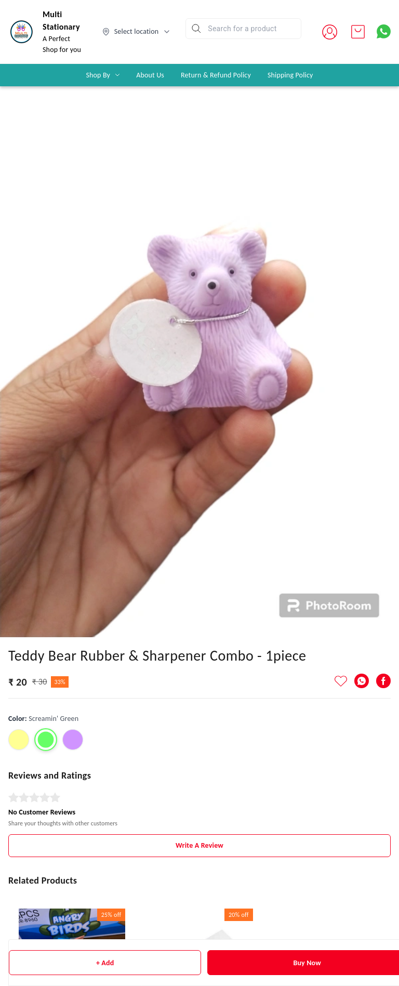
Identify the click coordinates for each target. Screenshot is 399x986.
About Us (150, 75)
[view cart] (358, 32)
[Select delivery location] (137, 31)
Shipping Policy (290, 75)
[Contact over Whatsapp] (384, 31)
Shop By (98, 75)
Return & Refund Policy (216, 75)
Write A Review (199, 845)
